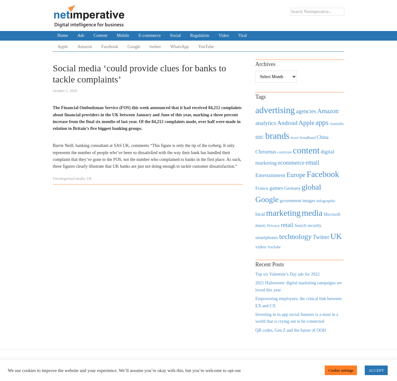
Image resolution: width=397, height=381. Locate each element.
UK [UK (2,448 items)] (336, 236)
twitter (155, 46)
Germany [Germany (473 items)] (292, 188)
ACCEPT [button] (376, 370)
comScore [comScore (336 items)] (284, 152)
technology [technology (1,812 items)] (295, 237)
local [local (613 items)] (260, 214)
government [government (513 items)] (290, 200)
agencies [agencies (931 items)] (306, 111)
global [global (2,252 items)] (311, 187)
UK (89, 178)
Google (133, 46)
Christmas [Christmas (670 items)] (265, 152)
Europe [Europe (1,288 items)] (296, 175)
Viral (242, 35)
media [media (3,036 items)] (312, 213)
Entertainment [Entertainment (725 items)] (270, 175)
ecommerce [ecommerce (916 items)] (291, 162)
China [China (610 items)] (322, 137)
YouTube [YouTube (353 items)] (274, 247)
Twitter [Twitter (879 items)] (321, 237)
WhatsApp (179, 46)
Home (62, 35)
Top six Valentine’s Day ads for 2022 (287, 274)
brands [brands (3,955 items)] (277, 136)
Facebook (109, 46)
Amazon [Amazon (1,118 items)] (328, 111)
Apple (62, 46)
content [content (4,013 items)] (306, 150)
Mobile (123, 35)
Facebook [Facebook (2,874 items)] (322, 174)
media (80, 178)
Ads (80, 35)
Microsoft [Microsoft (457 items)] (331, 214)
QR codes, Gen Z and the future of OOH (290, 330)
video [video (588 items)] (260, 246)
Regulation (199, 35)
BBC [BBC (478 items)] (259, 137)
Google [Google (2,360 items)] (267, 199)
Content (100, 35)
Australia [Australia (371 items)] (337, 124)
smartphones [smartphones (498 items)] (266, 237)
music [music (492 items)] (260, 225)
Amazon (84, 46)
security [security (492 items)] (314, 225)
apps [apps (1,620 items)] (321, 122)
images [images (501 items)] (308, 200)
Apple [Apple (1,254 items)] (306, 122)
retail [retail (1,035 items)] (287, 224)
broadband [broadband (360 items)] (307, 137)
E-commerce (150, 35)
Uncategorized (64, 178)
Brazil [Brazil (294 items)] (295, 138)
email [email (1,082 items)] (312, 162)
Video (224, 35)
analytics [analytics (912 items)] (265, 123)
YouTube (206, 46)
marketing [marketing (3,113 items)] (283, 213)
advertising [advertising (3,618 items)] (275, 110)
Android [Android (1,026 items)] (287, 123)
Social (175, 35)
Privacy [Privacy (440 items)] (273, 225)
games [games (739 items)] (276, 188)
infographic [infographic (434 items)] (326, 200)
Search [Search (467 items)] (300, 225)
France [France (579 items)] (261, 188)
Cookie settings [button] (341, 370)
